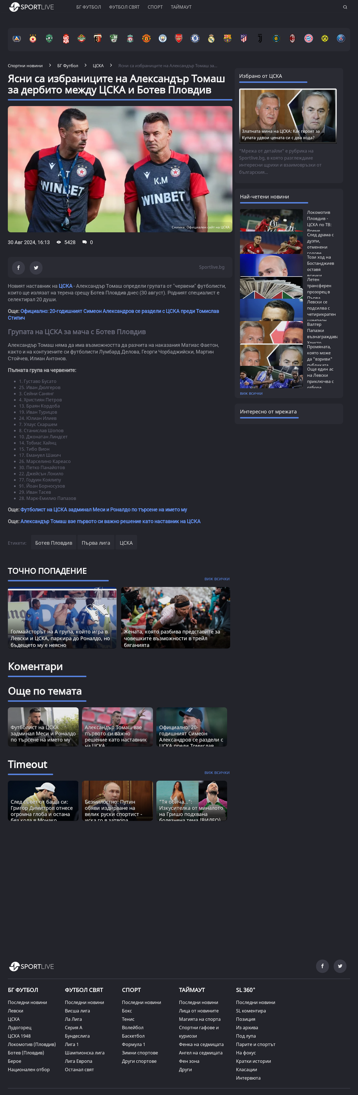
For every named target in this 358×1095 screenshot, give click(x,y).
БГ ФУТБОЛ (88, 7)
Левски (15, 1011)
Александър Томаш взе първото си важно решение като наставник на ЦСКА (110, 521)
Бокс (127, 1011)
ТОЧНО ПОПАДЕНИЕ (47, 570)
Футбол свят (124, 7)
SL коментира (251, 1011)
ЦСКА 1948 (19, 1036)
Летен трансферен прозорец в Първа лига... (319, 292)
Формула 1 (133, 1044)
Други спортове (139, 1061)
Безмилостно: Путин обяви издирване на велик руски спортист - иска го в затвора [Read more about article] (113, 810)
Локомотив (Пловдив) (32, 1044)
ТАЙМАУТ (192, 990)
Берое (14, 1061)
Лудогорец (19, 1027)
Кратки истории (253, 1061)
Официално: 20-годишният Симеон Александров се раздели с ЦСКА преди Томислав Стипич (191, 739)
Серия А (73, 1027)
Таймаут (181, 7)
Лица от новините (199, 1011)
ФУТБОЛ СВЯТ (84, 990)
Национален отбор (29, 1069)
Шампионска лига (85, 1053)
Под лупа (246, 1036)
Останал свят (79, 1069)
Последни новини (27, 1002)
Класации (246, 1069)
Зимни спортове (140, 1053)
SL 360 (246, 989)
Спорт (155, 7)
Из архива (247, 1027)
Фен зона (189, 1061)
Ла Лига (73, 1019)
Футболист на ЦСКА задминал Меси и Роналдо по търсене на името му (103, 510)
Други (185, 1069)
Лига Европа (78, 1061)
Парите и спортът (255, 1044)
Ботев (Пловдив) (26, 1053)
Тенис (128, 1019)
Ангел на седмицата (201, 1053)
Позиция (245, 1019)
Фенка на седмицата (201, 1044)
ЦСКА (65, 286)
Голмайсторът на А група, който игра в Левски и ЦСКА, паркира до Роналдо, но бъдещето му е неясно (60, 638)
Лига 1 (72, 1044)
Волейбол (132, 1027)
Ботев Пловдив (53, 542)
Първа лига (96, 542)
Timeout (27, 764)
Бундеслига (77, 1036)
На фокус (246, 1053)
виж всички (251, 393)
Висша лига (77, 1011)
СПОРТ (131, 990)
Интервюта (248, 1078)
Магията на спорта (200, 1019)
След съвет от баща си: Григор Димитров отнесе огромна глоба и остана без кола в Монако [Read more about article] (42, 810)
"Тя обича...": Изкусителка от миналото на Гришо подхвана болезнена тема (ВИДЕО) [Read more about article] (191, 810)
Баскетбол (133, 1036)
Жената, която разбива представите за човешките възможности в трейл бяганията (172, 638)
